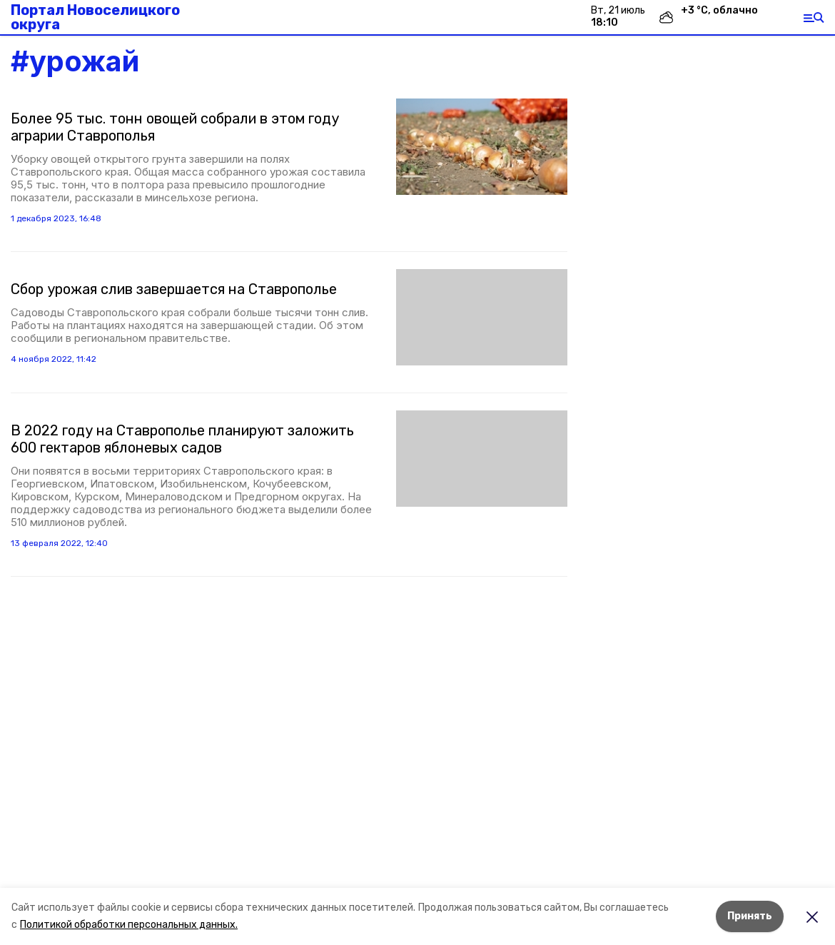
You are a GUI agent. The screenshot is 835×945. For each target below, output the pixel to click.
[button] (481, 146)
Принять (749, 916)
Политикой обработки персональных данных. (129, 925)
